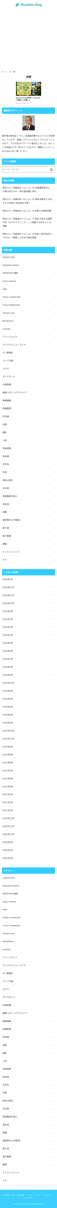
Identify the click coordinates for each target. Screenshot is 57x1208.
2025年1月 (8, 635)
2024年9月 (8, 643)
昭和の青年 (8, 480)
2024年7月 (8, 659)
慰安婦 (6, 456)
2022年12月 (8, 731)
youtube (7, 329)
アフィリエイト (10, 337)
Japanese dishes (11, 265)
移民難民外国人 (10, 496)
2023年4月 (8, 699)
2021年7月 (8, 770)
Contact (37, 1195)
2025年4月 (8, 627)
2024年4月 (8, 675)
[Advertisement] (28, 40)
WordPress (8, 321)
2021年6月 (8, 778)
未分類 (6, 488)
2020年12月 (8, 818)
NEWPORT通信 (10, 273)
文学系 (6, 464)
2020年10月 (8, 834)
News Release (27, 1197)
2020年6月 (8, 850)
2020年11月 (8, 826)
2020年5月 (8, 858)
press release (9, 281)
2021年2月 (8, 802)
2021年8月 (8, 762)
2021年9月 (8, 755)
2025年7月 (8, 619)
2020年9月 (8, 842)
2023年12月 (8, 683)
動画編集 (7, 400)
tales (5, 289)
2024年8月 (8, 651)
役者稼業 (7, 448)
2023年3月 (8, 707)
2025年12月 (8, 587)
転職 (5, 512)
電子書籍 (7, 536)
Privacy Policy (47, 1195)
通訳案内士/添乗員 (11, 520)
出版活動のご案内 (8, 1195)
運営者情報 (20, 1195)
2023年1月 (8, 723)
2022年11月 (8, 739)
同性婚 (6, 416)
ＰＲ (5, 560)
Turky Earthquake (11, 305)
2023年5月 (8, 691)
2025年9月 (8, 611)
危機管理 (7, 408)
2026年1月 (8, 579)
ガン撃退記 (8, 352)
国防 (5, 432)
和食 (5, 424)
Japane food (9, 257)
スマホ (6, 368)
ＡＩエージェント (11, 552)
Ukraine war (8, 313)
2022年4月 (8, 747)
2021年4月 (8, 794)
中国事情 (7, 384)
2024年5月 (8, 667)
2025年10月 (8, 603)
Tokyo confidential (11, 297)
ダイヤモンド (9, 376)
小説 (5, 440)
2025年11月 (8, 595)
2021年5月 (8, 786)
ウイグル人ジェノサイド (14, 345)
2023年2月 (8, 715)
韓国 (5, 544)
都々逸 (6, 528)
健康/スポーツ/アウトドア (15, 392)
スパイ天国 (8, 360)
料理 (5, 472)
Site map (29, 1195)
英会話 (6, 504)
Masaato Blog (27, 1204)
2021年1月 (8, 810)
